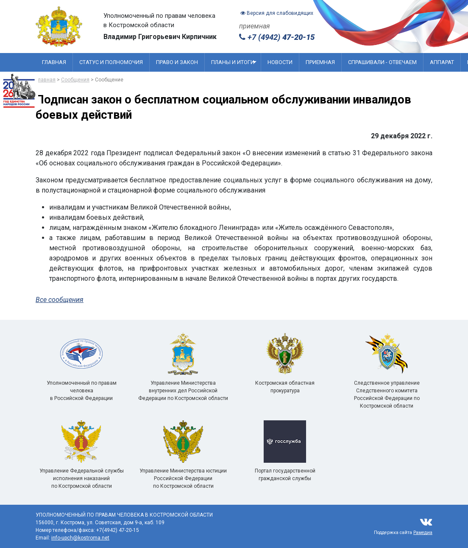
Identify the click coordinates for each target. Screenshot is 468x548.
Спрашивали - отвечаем (382, 62)
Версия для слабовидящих (276, 13)
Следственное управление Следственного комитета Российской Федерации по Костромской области (387, 380)
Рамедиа (422, 532)
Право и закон (177, 62)
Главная (54, 62)
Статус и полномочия (111, 62)
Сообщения (75, 80)
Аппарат (442, 62)
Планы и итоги (233, 62)
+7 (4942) (277, 37)
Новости (279, 62)
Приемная (320, 62)
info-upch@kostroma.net (80, 538)
